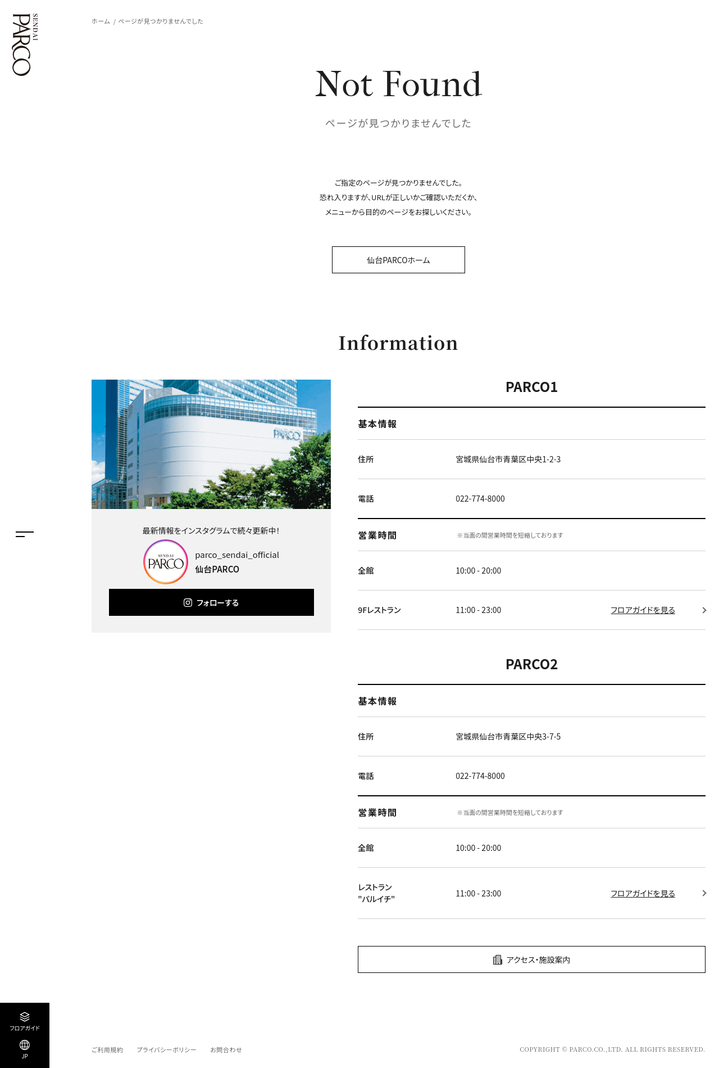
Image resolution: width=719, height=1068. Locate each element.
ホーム (101, 20)
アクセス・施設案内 (539, 959)
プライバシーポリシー (166, 1049)
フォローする (218, 602)
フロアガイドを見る (643, 609)
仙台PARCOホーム (398, 259)
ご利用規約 (107, 1049)
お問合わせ (226, 1049)
